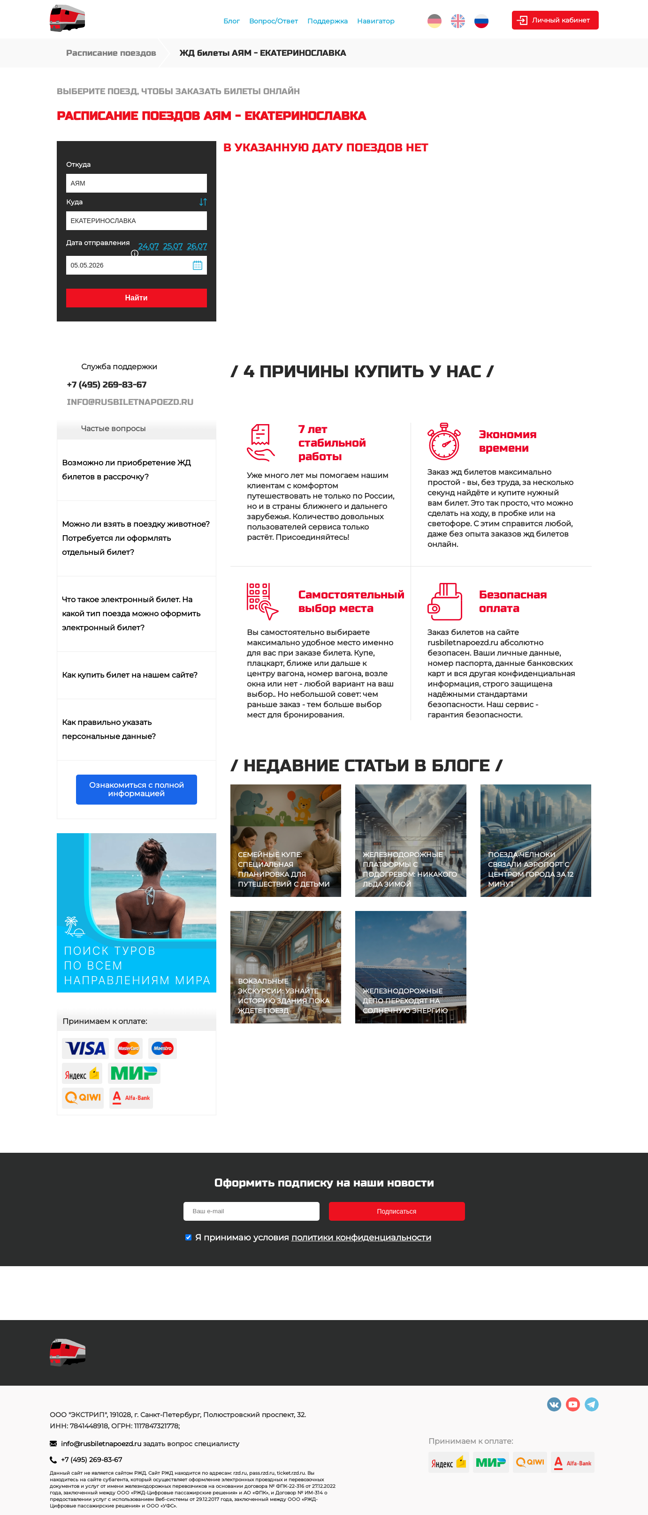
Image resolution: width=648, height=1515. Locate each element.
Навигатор (376, 21)
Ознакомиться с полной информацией (136, 789)
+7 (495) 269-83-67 (91, 1459)
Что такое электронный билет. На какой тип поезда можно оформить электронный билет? (131, 613)
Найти (136, 298)
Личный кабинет (561, 20)
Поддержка (327, 21)
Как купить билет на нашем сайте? (130, 675)
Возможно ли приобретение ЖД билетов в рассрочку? (126, 469)
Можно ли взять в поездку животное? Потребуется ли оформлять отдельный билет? (136, 538)
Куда (74, 202)
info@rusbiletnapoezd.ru (102, 1444)
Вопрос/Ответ (273, 21)
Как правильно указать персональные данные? (109, 729)
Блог (231, 21)
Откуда (78, 164)
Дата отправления (102, 247)
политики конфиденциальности (361, 1237)
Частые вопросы (113, 428)
